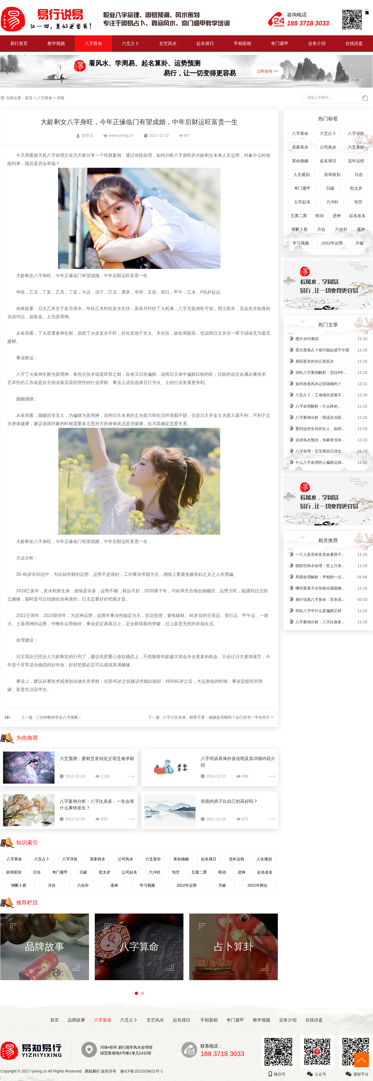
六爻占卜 (130, 43)
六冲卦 (154, 872)
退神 (114, 885)
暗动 (222, 872)
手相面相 (242, 43)
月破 (222, 885)
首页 (29, 98)
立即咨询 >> (267, 71)
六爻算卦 (153, 859)
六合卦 (83, 885)
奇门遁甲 (279, 43)
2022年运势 (187, 885)
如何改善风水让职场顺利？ (331, 383)
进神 (241, 872)
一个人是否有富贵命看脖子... (331, 554)
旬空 (176, 872)
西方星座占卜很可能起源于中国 (331, 350)
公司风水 (125, 859)
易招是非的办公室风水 (331, 361)
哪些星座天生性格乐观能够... (331, 588)
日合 (37, 872)
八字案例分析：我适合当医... (331, 417)
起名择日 (205, 43)
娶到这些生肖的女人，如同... (331, 428)
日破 (83, 872)
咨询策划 (13, 872)
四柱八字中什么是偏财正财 (331, 610)
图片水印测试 (331, 338)
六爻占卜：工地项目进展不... (331, 394)
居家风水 (97, 859)
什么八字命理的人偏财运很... (331, 462)
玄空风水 (168, 43)
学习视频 (147, 885)
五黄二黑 (199, 872)
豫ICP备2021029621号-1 (143, 1071)
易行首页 (19, 43)
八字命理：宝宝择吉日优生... (331, 451)
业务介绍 (317, 43)
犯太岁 (104, 872)
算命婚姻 (181, 859)
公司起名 (129, 872)
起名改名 (264, 872)
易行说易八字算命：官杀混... (331, 599)
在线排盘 (354, 43)
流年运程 (236, 859)
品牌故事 (76, 1020)
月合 (52, 885)
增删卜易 (18, 885)
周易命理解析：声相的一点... (331, 576)
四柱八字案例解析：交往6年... (331, 372)
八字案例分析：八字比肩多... (331, 621)
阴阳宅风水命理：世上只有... (331, 565)
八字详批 (70, 859)
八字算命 (93, 43)
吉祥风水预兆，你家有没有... (331, 439)
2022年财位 (257, 885)
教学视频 (56, 43)
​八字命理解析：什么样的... (331, 406)
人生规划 (264, 859)
